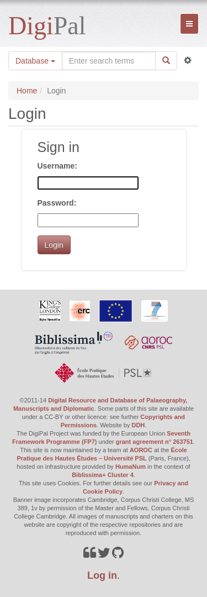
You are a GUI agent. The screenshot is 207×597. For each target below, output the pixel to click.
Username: (57, 165)
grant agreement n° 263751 (154, 441)
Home (27, 90)
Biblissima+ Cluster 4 (103, 475)
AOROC (141, 450)
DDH (138, 425)
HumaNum (130, 466)
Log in (102, 575)
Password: (57, 202)
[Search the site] (109, 60)
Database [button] (35, 60)
